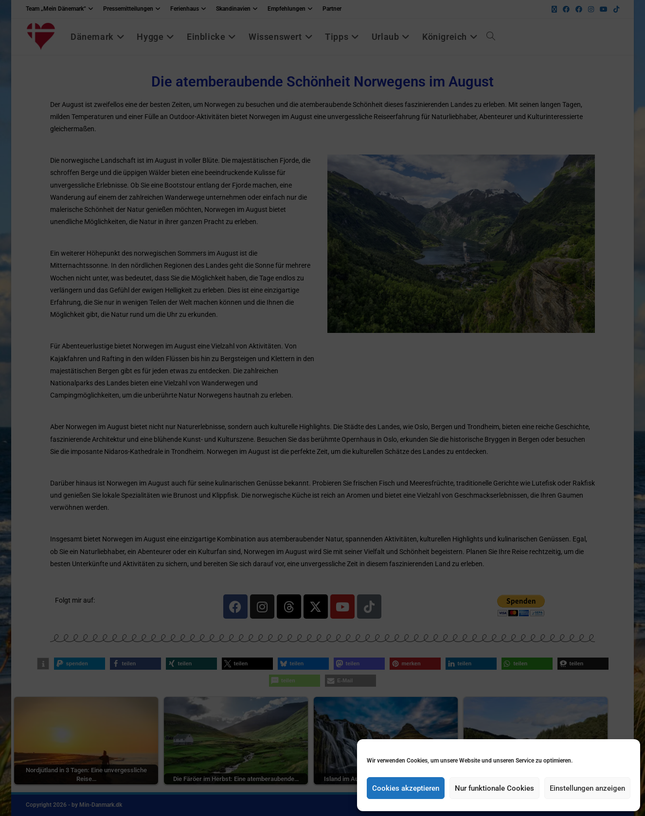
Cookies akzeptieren (405, 788)
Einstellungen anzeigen (587, 788)
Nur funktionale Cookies (494, 788)
